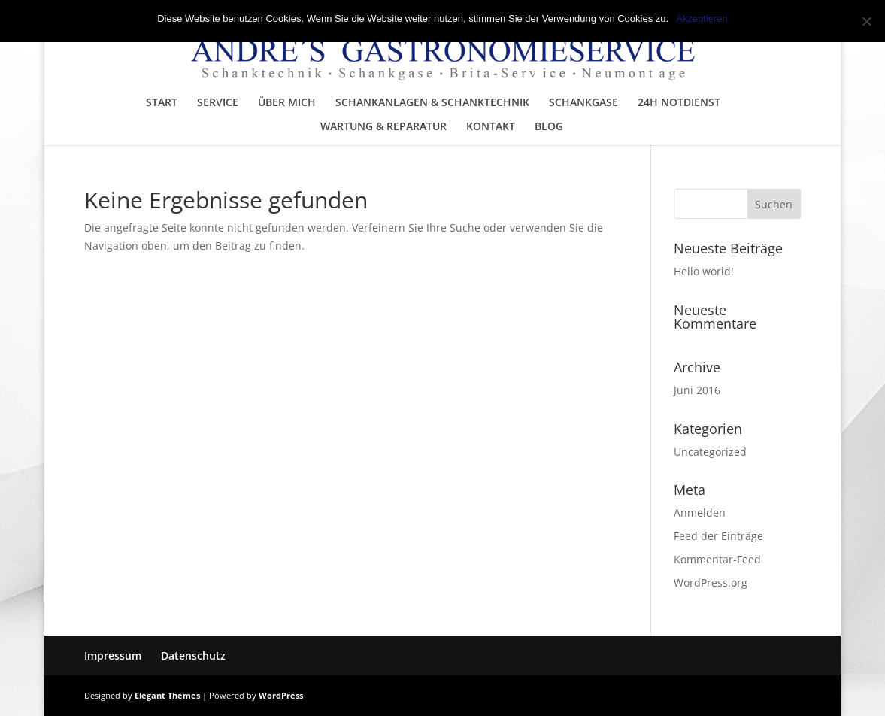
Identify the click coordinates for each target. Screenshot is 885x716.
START (161, 103)
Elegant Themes (167, 695)
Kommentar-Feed (717, 559)
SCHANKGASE (583, 103)
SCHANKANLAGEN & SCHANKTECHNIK (432, 103)
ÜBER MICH (287, 103)
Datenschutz (193, 655)
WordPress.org (710, 582)
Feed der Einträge (718, 536)
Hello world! (704, 271)
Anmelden (700, 512)
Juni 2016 (697, 390)
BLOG (549, 127)
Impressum (112, 655)
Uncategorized (710, 451)
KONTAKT (490, 127)
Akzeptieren (702, 18)
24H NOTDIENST (679, 103)
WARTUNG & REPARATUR (383, 127)
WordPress (281, 695)
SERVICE (217, 103)
